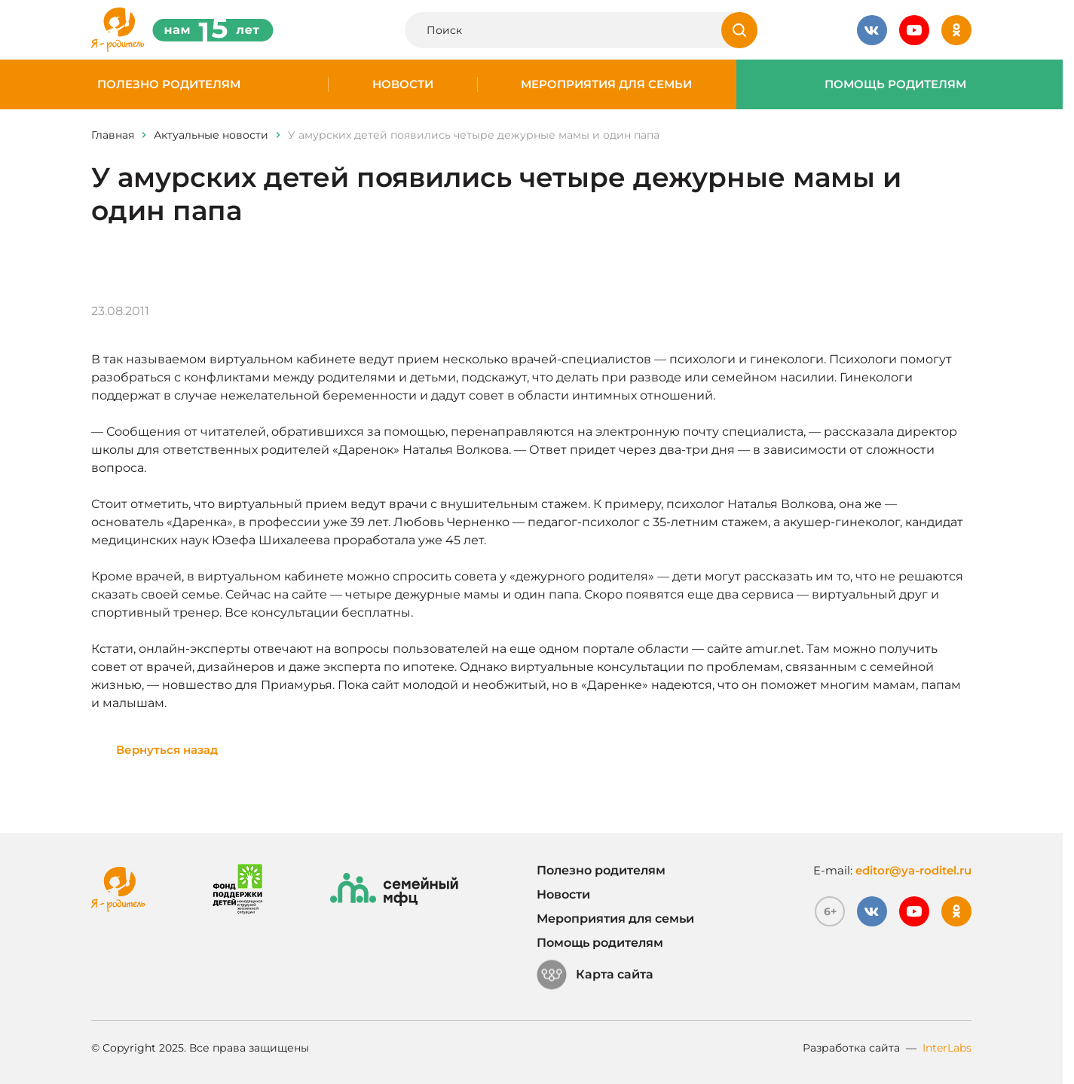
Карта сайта (595, 975)
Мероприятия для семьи (606, 84)
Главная (112, 135)
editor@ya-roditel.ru (913, 870)
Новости (402, 84)
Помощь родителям (895, 84)
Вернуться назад (167, 750)
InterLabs (947, 1048)
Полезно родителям (168, 84)
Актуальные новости (211, 135)
